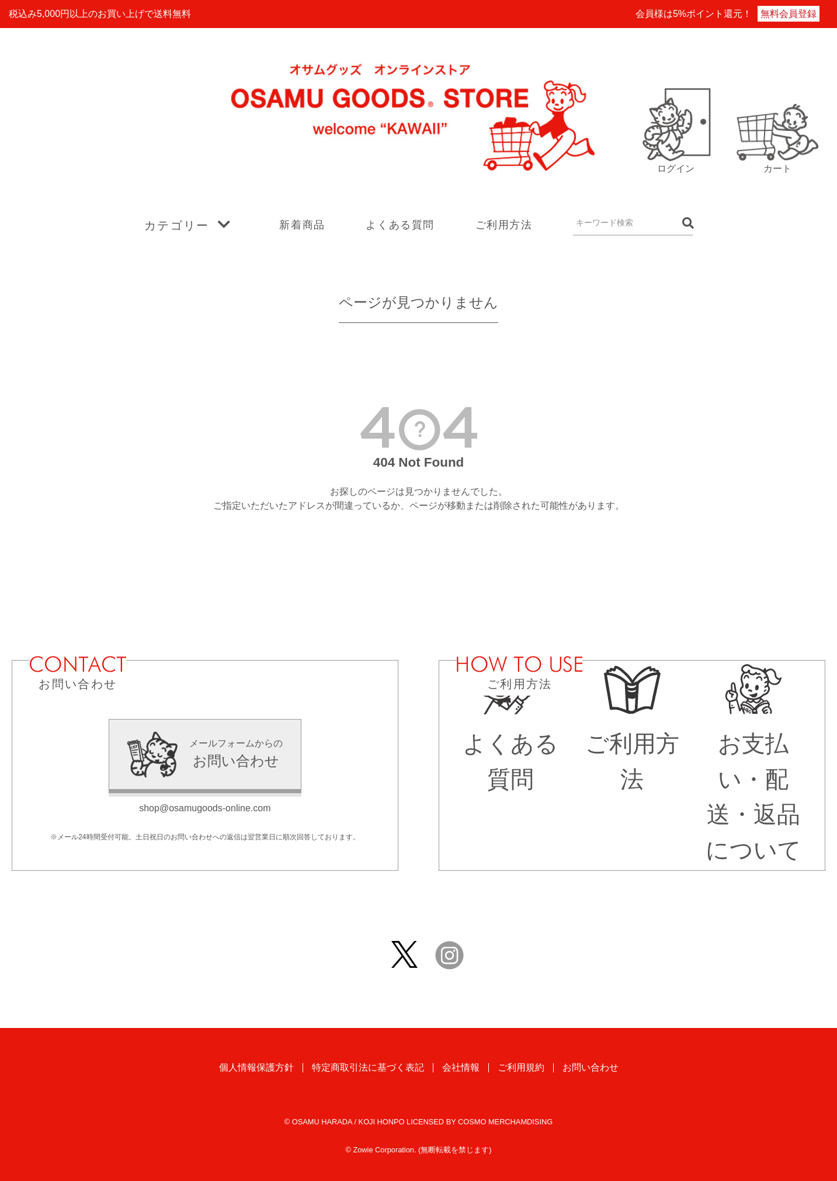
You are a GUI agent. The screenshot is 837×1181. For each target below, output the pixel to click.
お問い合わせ (590, 1067)
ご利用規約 (521, 1067)
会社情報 (461, 1067)
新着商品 (302, 225)
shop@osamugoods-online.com (204, 808)
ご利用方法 (504, 225)
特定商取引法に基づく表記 (368, 1067)
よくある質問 (400, 225)
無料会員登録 (788, 14)
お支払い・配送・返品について (753, 778)
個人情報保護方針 (256, 1067)
